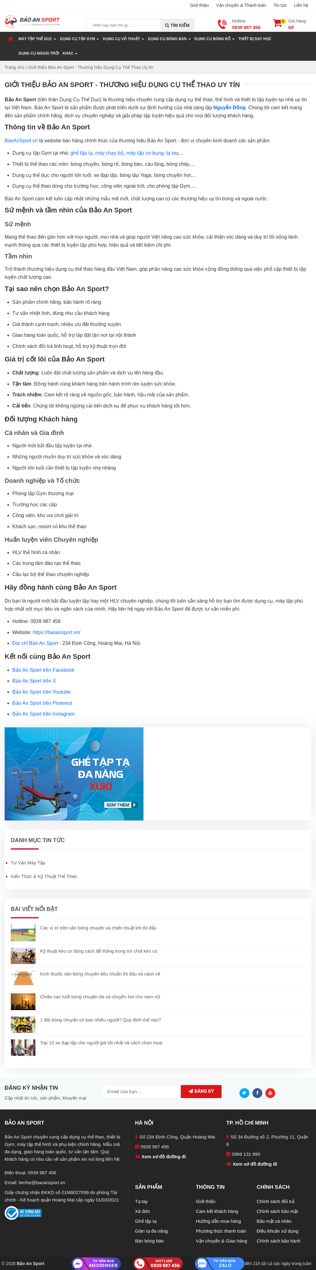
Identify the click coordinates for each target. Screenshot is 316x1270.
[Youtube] (271, 1092)
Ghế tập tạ (145, 1221)
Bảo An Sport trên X (34, 680)
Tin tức (280, 5)
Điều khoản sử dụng (277, 1231)
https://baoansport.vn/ (56, 632)
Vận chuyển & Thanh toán (241, 5)
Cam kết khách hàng (217, 1211)
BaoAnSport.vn (21, 140)
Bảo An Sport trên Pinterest (42, 703)
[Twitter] (245, 1092)
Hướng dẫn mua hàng (218, 1221)
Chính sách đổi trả (275, 1201)
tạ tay (172, 153)
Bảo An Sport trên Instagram (43, 713)
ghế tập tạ (81, 153)
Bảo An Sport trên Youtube (41, 692)
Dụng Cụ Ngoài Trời (39, 53)
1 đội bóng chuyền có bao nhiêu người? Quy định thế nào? (100, 1019)
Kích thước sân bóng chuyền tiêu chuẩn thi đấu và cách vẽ (100, 973)
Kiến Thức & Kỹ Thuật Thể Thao (44, 876)
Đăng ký (199, 1091)
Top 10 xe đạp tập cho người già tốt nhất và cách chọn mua (101, 1042)
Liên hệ (301, 5)
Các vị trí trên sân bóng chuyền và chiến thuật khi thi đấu (98, 927)
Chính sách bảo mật (277, 1211)
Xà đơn (142, 1211)
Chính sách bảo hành (279, 1240)
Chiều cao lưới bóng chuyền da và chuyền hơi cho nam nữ (100, 996)
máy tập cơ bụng (145, 153)
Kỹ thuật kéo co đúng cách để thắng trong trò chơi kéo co (98, 951)
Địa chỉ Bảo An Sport (35, 643)
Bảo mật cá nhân (274, 1221)
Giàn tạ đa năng (151, 1231)
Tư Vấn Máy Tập (28, 862)
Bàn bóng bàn (149, 1240)
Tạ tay (141, 1201)
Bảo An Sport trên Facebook (43, 670)
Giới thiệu (199, 5)
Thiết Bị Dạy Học (254, 39)
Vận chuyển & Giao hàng (221, 1240)
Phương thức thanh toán (221, 1231)
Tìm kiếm (177, 25)
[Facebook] (258, 1092)
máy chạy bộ (109, 153)
